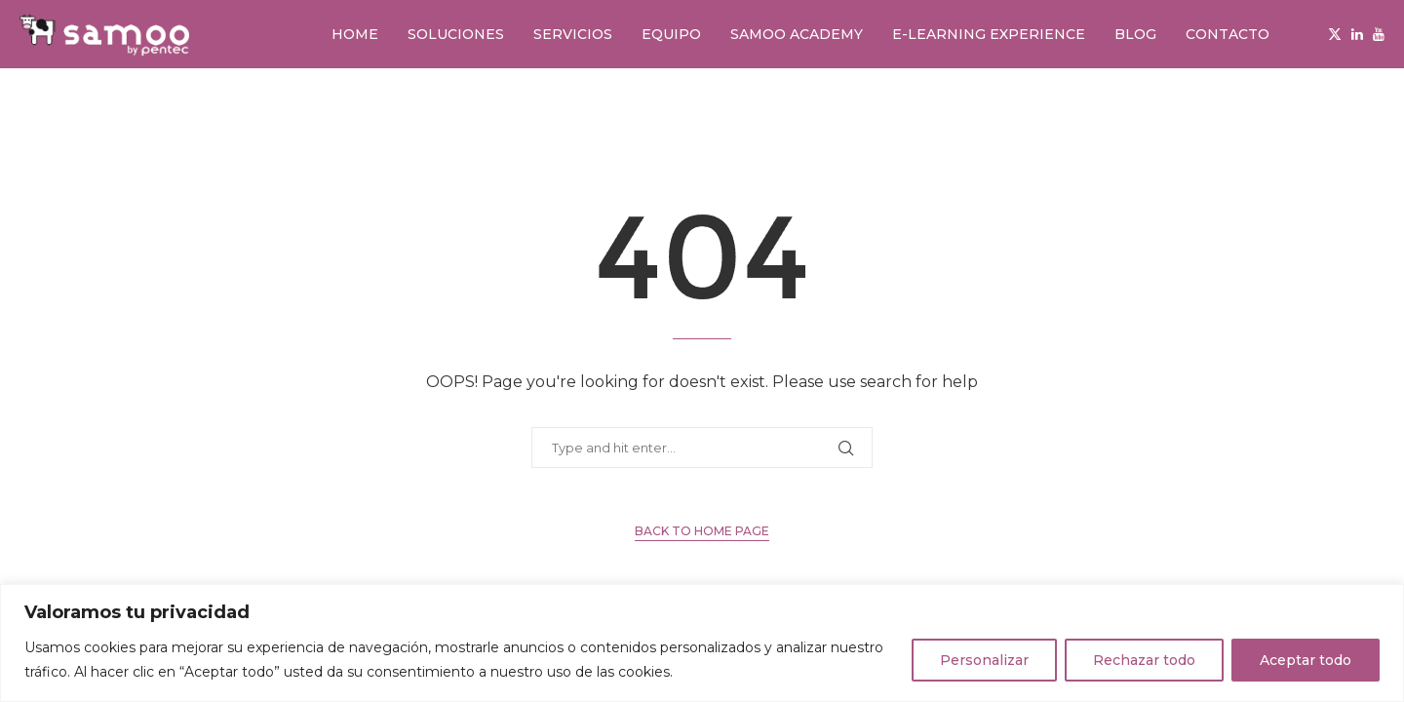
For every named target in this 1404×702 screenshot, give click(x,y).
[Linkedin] (1357, 34)
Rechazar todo (1144, 660)
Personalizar (984, 660)
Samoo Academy (796, 34)
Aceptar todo (1305, 660)
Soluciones (456, 34)
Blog (1135, 34)
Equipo (671, 34)
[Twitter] (1335, 34)
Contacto (1227, 34)
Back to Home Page (702, 531)
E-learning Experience (988, 34)
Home (355, 34)
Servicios (572, 34)
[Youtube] (1378, 34)
